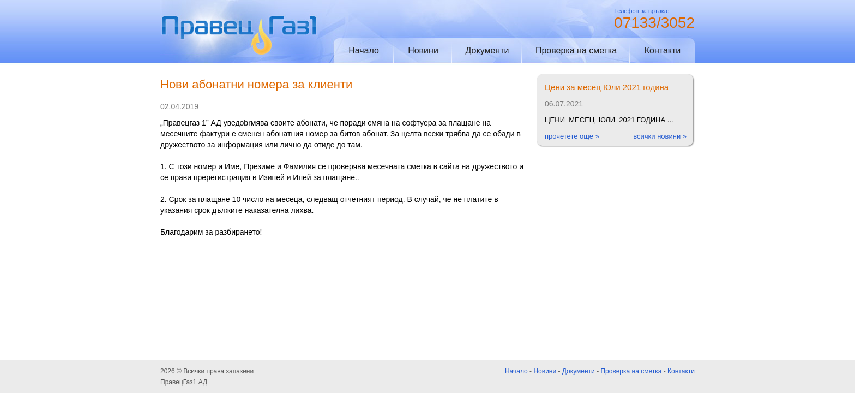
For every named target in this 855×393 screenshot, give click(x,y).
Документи (487, 50)
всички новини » (660, 136)
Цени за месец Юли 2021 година (607, 87)
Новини (423, 50)
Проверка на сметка (576, 50)
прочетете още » (572, 136)
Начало (363, 50)
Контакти (663, 50)
